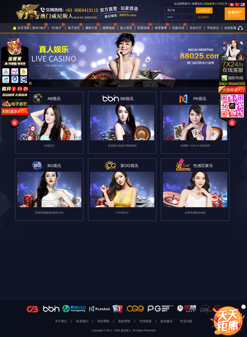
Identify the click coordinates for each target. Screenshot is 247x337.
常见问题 (186, 321)
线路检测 (209, 3)
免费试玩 (197, 3)
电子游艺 (74, 28)
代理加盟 (145, 321)
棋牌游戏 (109, 28)
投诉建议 (166, 321)
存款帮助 (103, 321)
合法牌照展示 (182, 3)
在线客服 (230, 28)
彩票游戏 (143, 28)
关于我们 (61, 321)
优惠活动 (178, 28)
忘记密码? (203, 17)
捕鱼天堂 (91, 28)
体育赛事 (161, 28)
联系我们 (82, 321)
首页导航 (23, 28)
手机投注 (213, 28)
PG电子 (57, 28)
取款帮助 (124, 321)
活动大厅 (195, 28)
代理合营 (222, 3)
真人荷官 (126, 28)
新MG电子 (39, 28)
